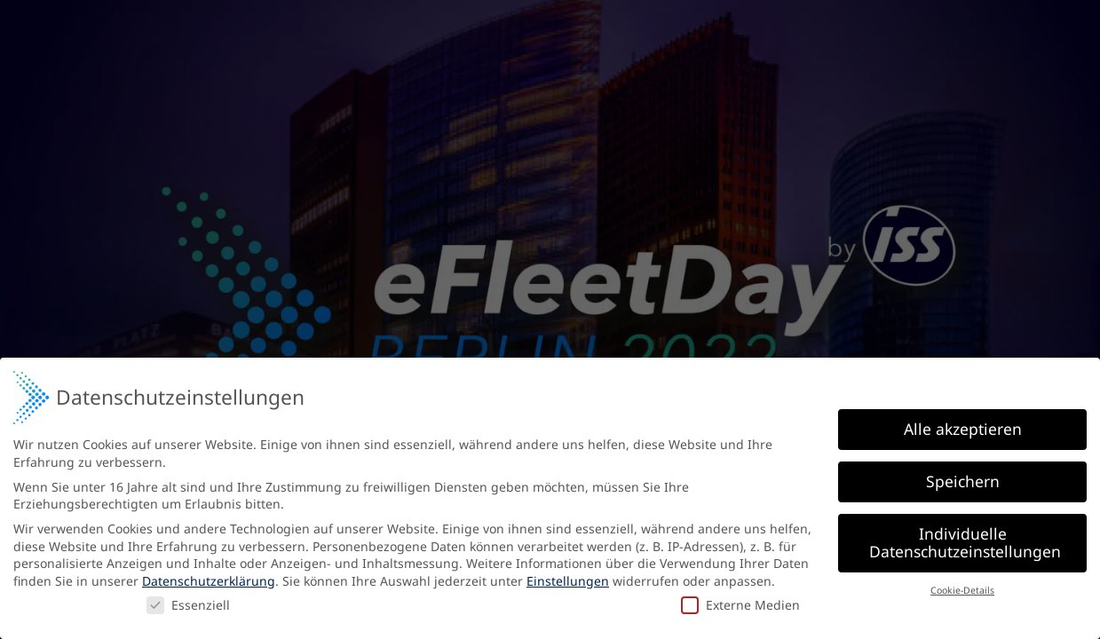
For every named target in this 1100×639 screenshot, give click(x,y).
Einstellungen (567, 580)
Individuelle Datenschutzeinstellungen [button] (965, 542)
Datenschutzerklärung (208, 580)
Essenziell (188, 604)
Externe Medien (740, 604)
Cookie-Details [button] (962, 589)
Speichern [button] (963, 481)
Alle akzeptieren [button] (963, 428)
